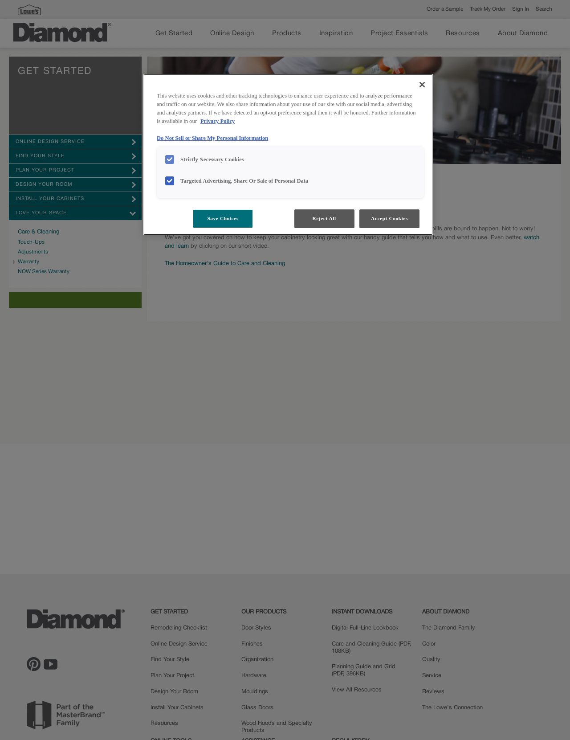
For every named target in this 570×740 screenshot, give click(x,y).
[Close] (422, 84)
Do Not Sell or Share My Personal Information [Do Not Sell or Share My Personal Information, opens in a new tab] (212, 138)
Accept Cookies (389, 218)
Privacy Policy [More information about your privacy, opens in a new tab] (217, 121)
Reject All (324, 218)
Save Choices (222, 218)
